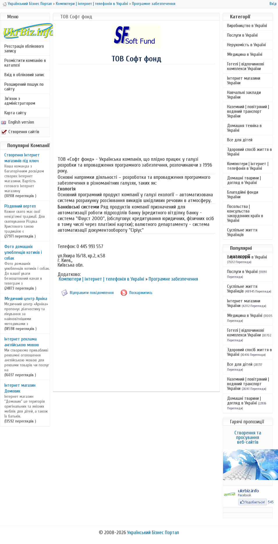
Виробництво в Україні (247, 25)
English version (17, 122)
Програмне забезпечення (153, 3)
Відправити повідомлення (92, 292)
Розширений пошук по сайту (24, 87)
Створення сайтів (20, 131)
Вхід (273, 3)
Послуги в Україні (242, 35)
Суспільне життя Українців (242, 232)
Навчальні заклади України (244, 95)
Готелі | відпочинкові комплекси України (245, 66)
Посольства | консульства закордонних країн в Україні (245, 213)
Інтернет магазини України (243, 80)
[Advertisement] (136, 111)
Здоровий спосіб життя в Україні (249, 152)
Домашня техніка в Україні (244, 128)
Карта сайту (15, 112)
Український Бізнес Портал (30, 3)
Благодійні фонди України (242, 194)
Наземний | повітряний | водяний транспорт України (248, 111)
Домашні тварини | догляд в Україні (244, 180)
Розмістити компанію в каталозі (25, 63)
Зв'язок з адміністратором (19, 101)
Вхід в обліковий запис (24, 74)
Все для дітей (239, 139)
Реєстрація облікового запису (24, 48)
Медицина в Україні (244, 54)
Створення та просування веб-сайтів (247, 437)
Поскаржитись (140, 292)
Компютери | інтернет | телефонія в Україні (92, 3)
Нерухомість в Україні (246, 44)
